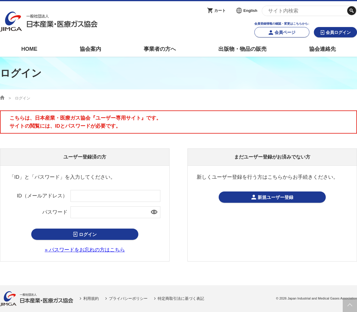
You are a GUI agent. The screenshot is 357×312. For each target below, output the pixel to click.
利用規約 (91, 298)
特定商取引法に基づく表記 (181, 298)
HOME (29, 49)
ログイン (88, 234)
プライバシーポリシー (128, 298)
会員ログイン (338, 32)
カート (220, 10)
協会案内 (90, 49)
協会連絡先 (322, 49)
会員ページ (285, 32)
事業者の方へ (160, 49)
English (250, 10)
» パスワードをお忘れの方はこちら (85, 250)
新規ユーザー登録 (275, 197)
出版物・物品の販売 (242, 49)
